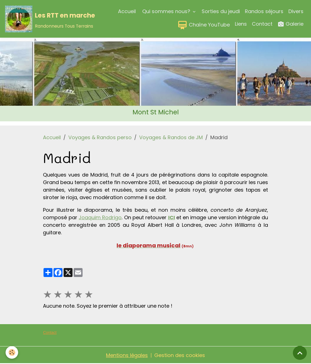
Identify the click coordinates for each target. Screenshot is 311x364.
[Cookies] (12, 352)
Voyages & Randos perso (100, 137)
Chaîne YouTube (203, 25)
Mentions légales (127, 355)
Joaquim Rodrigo (100, 217)
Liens (241, 23)
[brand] (37, 19)
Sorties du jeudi (221, 11)
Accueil (127, 11)
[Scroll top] (300, 353)
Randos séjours (264, 11)
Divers (295, 11)
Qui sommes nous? (166, 11)
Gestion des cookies (179, 355)
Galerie (290, 24)
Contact (262, 23)
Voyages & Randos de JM (171, 137)
